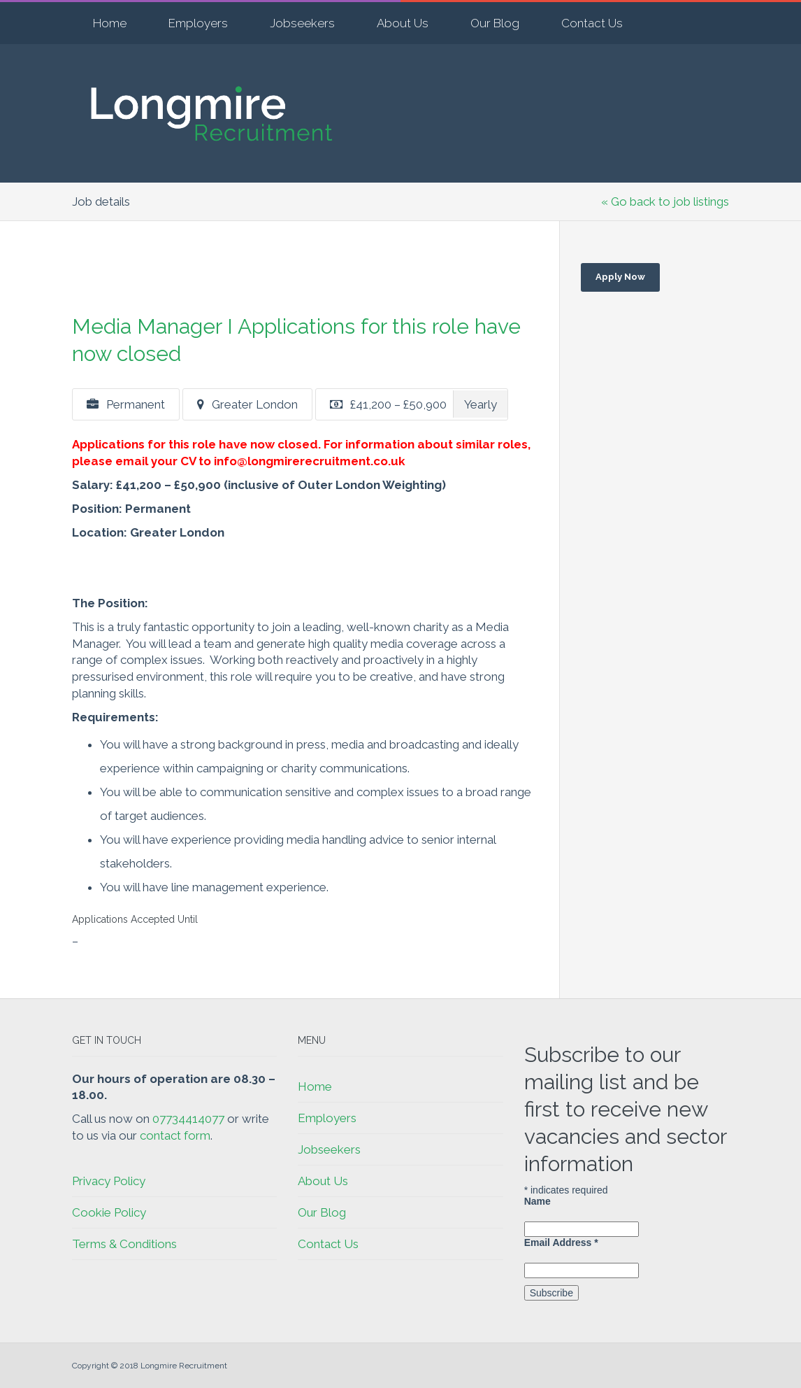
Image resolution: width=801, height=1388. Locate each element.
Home (110, 23)
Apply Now (620, 276)
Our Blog (494, 23)
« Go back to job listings (665, 201)
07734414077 (188, 1119)
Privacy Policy (108, 1181)
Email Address (561, 1242)
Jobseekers (302, 23)
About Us (402, 23)
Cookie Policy (109, 1212)
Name (537, 1201)
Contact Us (592, 23)
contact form (175, 1135)
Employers (198, 23)
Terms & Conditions (124, 1244)
